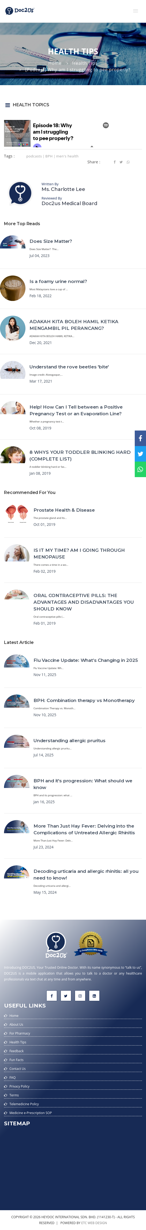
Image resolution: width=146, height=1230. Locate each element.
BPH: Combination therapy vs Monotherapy (83, 700)
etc (84, 1223)
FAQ (12, 1077)
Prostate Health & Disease (64, 510)
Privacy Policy (19, 1086)
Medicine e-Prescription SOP (30, 1113)
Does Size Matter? (50, 241)
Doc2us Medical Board (69, 203)
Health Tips (85, 63)
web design (97, 1223)
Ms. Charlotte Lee (63, 189)
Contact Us (17, 1068)
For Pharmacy (19, 1033)
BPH (49, 156)
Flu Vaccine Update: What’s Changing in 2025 (85, 660)
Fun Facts (16, 1060)
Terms (14, 1095)
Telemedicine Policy (24, 1104)
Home (55, 63)
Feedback (16, 1051)
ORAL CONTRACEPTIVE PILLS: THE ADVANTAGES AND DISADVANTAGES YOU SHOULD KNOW (83, 602)
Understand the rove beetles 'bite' (69, 366)
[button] (135, 10)
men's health (67, 156)
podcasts (34, 156)
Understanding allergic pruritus (69, 740)
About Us (16, 1024)
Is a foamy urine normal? (58, 281)
